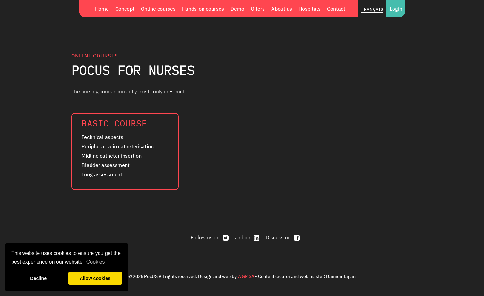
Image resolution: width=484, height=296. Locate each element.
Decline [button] (38, 278)
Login (396, 8)
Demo (237, 8)
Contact (336, 8)
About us (281, 8)
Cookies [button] (95, 262)
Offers (258, 8)
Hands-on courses (203, 8)
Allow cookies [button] (95, 278)
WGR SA (246, 276)
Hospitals (309, 8)
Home (102, 8)
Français (372, 9)
